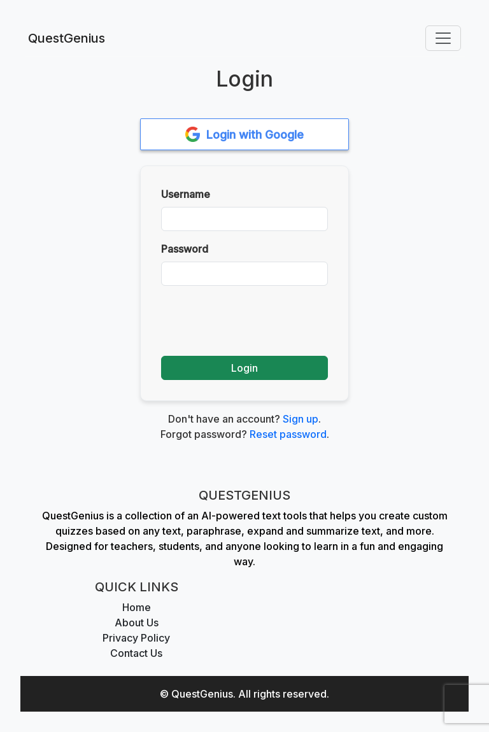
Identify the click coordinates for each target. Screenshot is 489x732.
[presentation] (258, 321)
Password (184, 249)
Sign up (300, 418)
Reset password (288, 434)
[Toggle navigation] (443, 38)
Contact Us (136, 653)
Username (185, 194)
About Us (137, 622)
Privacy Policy (136, 637)
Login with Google (244, 134)
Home (136, 607)
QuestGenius (66, 38)
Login (244, 368)
